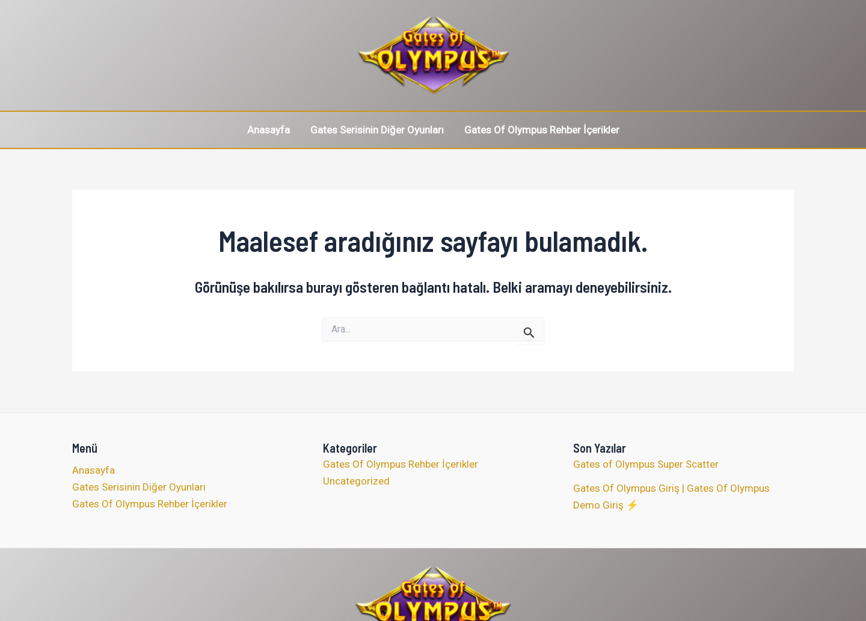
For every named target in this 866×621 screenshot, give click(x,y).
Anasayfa (268, 130)
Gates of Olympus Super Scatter (646, 464)
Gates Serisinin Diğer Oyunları (377, 130)
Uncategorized (356, 481)
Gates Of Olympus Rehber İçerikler (541, 130)
